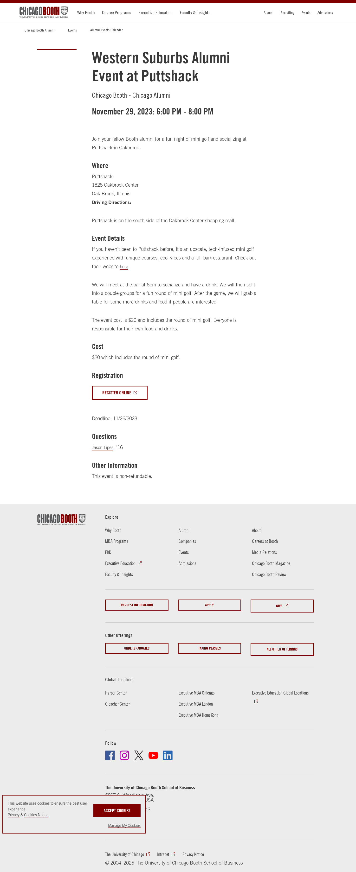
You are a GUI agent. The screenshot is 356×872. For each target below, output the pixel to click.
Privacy (13, 815)
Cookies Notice (36, 815)
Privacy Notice (200, 851)
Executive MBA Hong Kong (200, 711)
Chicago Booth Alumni (39, 30)
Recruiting (287, 12)
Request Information (137, 605)
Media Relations (265, 553)
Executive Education (155, 12)
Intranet (168, 851)
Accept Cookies (117, 806)
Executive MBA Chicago (198, 689)
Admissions (325, 12)
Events (306, 12)
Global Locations (121, 675)
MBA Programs (117, 542)
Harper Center (117, 689)
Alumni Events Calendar (106, 30)
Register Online (117, 393)
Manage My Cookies (124, 825)
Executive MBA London (197, 700)
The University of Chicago (126, 851)
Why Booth (86, 12)
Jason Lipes (104, 448)
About (257, 531)
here (124, 266)
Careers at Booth (266, 542)
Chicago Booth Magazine (273, 564)
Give (279, 605)
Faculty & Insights (195, 12)
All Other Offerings (282, 647)
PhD (108, 553)
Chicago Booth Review (270, 575)
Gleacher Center (118, 700)
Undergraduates (136, 647)
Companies (188, 542)
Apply (209, 605)
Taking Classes (209, 647)
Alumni (268, 12)
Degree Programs (116, 12)
